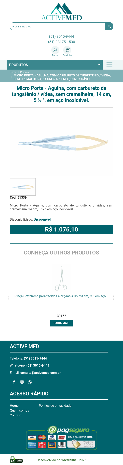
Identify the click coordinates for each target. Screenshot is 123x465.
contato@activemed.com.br (40, 373)
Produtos (18, 65)
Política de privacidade (55, 406)
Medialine (69, 460)
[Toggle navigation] (110, 65)
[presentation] (8, 297)
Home (13, 72)
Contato (15, 415)
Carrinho (67, 51)
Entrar (55, 51)
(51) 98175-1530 (61, 42)
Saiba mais (61, 323)
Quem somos (19, 410)
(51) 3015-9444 (61, 36)
